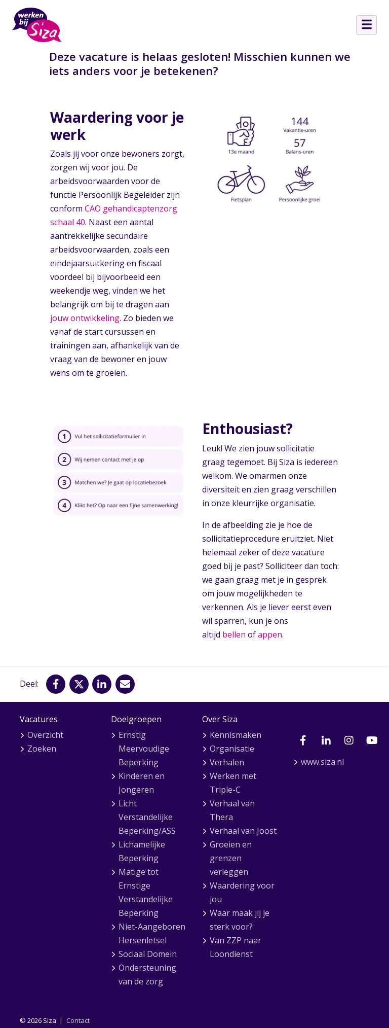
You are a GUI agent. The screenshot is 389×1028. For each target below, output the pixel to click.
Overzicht (45, 734)
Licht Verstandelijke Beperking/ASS (147, 817)
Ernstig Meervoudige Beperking (144, 748)
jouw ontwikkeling (85, 318)
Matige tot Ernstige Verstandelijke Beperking (146, 892)
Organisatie (232, 748)
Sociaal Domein (148, 954)
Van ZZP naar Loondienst (235, 947)
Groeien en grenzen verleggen (231, 858)
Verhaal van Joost (243, 830)
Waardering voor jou (242, 892)
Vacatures (39, 719)
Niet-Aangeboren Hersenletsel (152, 933)
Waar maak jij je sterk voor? (239, 919)
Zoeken (41, 748)
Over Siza (220, 719)
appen (270, 634)
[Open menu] (366, 25)
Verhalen (227, 762)
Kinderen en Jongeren (142, 782)
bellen (234, 634)
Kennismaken (235, 734)
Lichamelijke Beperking (142, 851)
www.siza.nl (322, 761)
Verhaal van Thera (232, 810)
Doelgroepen (136, 719)
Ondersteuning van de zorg (147, 974)
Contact (78, 1020)
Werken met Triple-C (233, 782)
